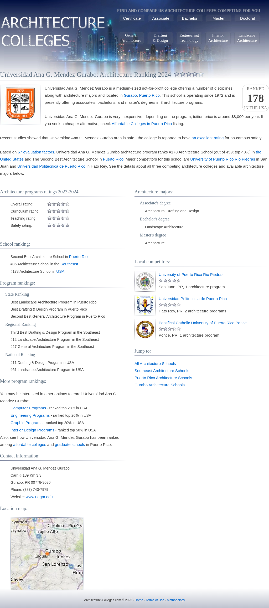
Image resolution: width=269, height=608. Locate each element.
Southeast (69, 264)
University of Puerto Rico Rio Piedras (222, 159)
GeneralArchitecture (131, 38)
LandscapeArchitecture (247, 38)
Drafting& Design (160, 38)
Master (219, 18)
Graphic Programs (27, 422)
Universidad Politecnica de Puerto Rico (51, 166)
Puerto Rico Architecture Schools (163, 377)
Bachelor (189, 18)
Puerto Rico (149, 95)
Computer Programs (28, 408)
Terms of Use (155, 600)
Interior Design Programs (32, 430)
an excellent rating (208, 138)
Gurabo (130, 95)
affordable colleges (29, 444)
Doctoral (247, 18)
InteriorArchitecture (218, 38)
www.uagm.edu (39, 496)
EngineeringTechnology (189, 38)
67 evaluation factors (36, 152)
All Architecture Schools (155, 363)
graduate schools (70, 444)
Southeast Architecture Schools (161, 370)
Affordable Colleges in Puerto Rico (142, 123)
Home (139, 600)
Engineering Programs (30, 415)
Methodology (176, 600)
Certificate (132, 18)
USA (60, 271)
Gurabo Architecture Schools (159, 385)
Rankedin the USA (255, 98)
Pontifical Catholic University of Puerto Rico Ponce (203, 323)
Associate (160, 18)
